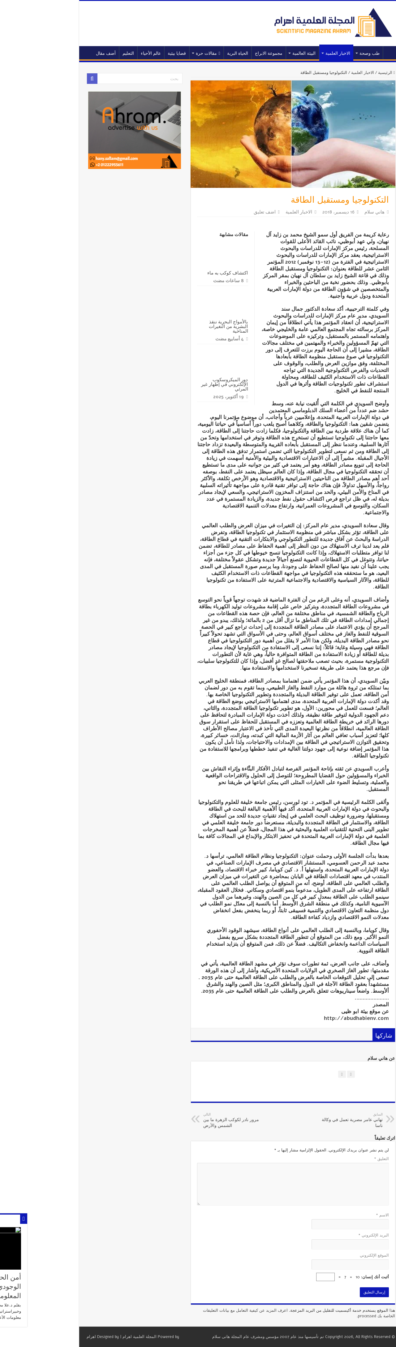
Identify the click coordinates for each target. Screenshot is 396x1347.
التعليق (338, 1159)
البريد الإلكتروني (331, 1235)
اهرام (48, 1337)
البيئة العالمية (261, 53)
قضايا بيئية (134, 53)
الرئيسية (349, 52)
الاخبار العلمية (295, 53)
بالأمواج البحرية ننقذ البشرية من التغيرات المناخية (185, 326)
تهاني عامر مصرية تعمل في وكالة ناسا (308, 1120)
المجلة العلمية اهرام (97, 1337)
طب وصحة (327, 53)
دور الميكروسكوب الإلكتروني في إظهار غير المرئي (181, 384)
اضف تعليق (222, 212)
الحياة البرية (194, 53)
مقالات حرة (165, 53)
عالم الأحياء (108, 53)
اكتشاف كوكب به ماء (185, 272)
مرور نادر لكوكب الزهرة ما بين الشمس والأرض (192, 1120)
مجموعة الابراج (226, 53)
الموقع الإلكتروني (331, 1255)
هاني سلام (332, 212)
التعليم (85, 53)
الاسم (339, 1215)
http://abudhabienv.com (313, 1018)
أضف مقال (63, 53)
